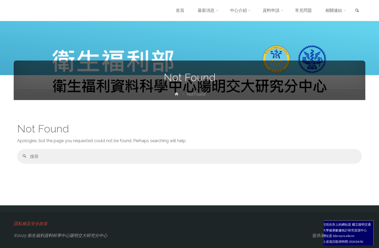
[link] (357, 11)
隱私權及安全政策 (30, 223)
